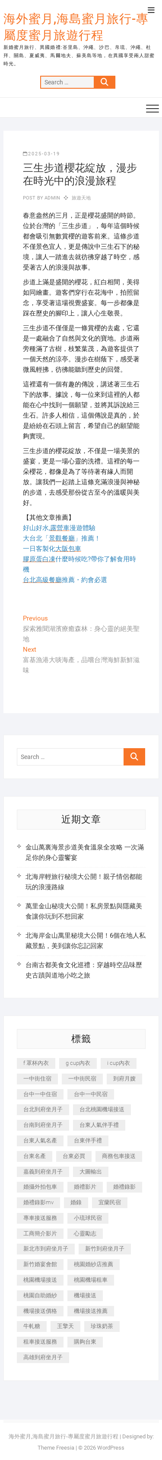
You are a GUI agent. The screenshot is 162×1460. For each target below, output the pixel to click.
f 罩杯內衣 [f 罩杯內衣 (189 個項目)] (36, 1063)
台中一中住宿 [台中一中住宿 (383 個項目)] (40, 1094)
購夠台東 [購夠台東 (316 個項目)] (85, 1341)
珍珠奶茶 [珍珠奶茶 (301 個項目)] (102, 1326)
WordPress (110, 1447)
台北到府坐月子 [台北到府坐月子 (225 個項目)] (43, 1109)
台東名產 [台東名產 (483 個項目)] (34, 1156)
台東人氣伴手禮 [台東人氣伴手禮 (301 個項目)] (99, 1125)
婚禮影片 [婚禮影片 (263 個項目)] (85, 1186)
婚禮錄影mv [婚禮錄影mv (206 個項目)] (38, 1202)
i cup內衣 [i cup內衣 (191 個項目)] (118, 1063)
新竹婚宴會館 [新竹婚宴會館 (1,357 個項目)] (40, 1264)
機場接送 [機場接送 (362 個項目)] (85, 1295)
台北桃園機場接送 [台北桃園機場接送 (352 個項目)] (101, 1109)
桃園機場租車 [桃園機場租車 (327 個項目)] (91, 1280)
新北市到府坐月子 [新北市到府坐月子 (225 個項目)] (45, 1248)
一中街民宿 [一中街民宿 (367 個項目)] (82, 1078)
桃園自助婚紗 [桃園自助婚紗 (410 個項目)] (40, 1295)
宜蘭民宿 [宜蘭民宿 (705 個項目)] (109, 1202)
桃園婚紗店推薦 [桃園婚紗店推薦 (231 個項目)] (93, 1264)
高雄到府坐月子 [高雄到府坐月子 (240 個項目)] (43, 1357)
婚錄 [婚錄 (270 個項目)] (76, 1202)
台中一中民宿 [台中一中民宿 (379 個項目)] (91, 1094)
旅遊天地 (81, 198)
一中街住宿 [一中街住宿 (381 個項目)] (37, 1078)
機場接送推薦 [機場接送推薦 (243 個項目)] (91, 1311)
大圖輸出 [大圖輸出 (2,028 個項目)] (90, 1171)
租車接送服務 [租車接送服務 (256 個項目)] (40, 1341)
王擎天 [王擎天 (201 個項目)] (65, 1326)
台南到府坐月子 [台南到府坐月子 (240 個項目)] (43, 1125)
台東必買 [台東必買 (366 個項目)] (74, 1156)
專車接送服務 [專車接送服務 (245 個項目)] (40, 1218)
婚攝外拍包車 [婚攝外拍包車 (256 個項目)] (40, 1186)
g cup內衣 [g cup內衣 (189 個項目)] (78, 1063)
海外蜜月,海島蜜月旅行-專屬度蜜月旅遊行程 (76, 27)
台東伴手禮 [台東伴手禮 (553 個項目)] (88, 1140)
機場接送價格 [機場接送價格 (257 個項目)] (40, 1311)
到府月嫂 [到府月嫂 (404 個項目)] (124, 1078)
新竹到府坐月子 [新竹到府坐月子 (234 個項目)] (104, 1248)
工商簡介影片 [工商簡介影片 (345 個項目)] (40, 1233)
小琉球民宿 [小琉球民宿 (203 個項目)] (88, 1218)
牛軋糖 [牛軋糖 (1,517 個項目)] (31, 1326)
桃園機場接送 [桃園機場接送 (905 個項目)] (40, 1280)
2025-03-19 (41, 154)
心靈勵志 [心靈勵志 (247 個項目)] (85, 1233)
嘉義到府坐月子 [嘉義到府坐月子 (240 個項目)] (43, 1171)
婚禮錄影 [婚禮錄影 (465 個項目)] (124, 1186)
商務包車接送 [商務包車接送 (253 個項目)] (119, 1156)
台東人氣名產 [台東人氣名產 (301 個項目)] (40, 1140)
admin (51, 198)
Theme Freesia (56, 1447)
